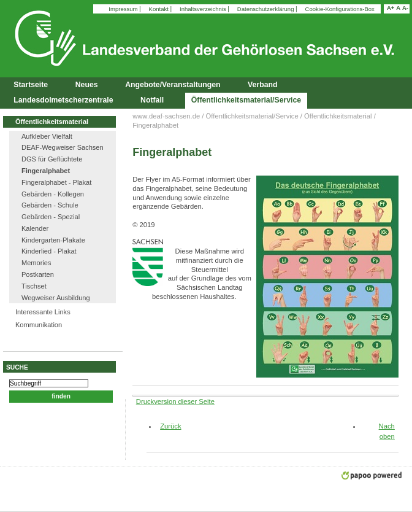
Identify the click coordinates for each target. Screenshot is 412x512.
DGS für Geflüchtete (51, 159)
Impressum (124, 9)
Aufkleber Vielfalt (46, 136)
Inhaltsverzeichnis (203, 9)
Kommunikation (38, 324)
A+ (390, 7)
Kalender (34, 228)
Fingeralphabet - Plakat (56, 182)
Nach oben (387, 431)
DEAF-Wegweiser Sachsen (62, 147)
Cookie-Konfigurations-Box (340, 9)
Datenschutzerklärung (266, 9)
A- (405, 7)
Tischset (34, 286)
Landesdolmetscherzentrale (63, 100)
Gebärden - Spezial (50, 216)
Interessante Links (43, 312)
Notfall (152, 100)
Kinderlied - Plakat (49, 251)
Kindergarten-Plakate (53, 240)
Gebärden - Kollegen (52, 194)
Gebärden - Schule (49, 205)
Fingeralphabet (45, 170)
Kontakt (159, 9)
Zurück (166, 426)
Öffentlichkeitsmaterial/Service (246, 100)
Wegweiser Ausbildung (55, 297)
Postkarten (37, 274)
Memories (36, 262)
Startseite (30, 84)
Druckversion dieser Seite (175, 401)
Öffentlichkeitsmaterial (51, 121)
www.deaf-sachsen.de (166, 116)
